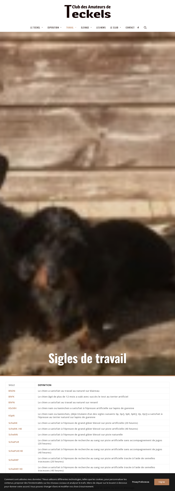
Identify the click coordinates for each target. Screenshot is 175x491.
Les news (101, 27)
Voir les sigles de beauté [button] (87, 395)
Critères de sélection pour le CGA (80, 432)
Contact (130, 27)
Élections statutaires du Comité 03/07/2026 (86, 425)
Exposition (55, 27)
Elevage (86, 27)
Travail (71, 27)
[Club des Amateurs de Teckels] (87, 11)
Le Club (115, 27)
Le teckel (36, 27)
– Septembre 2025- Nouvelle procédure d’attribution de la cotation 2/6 (84, 442)
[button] (139, 27)
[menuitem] (36, 27)
